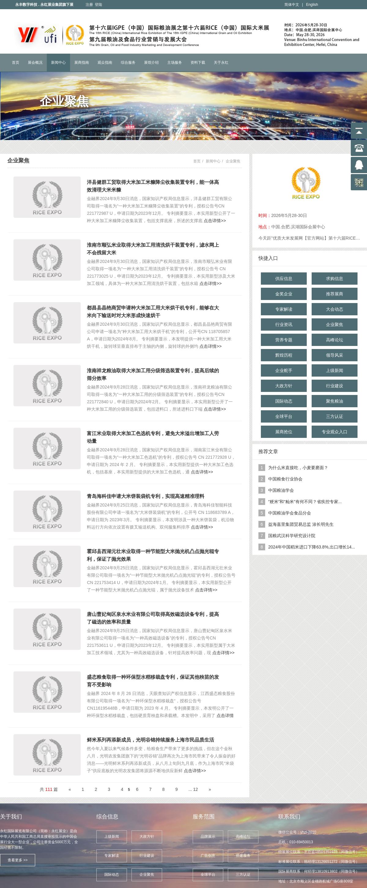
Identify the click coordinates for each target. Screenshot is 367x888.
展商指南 (81, 62)
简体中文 (291, 4)
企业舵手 (283, 370)
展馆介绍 (151, 62)
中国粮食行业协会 (285, 478)
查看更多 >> (18, 860)
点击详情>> (215, 220)
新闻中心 (58, 62)
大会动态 (334, 309)
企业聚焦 (233, 161)
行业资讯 (283, 324)
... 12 (193, 789)
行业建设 (334, 385)
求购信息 (334, 278)
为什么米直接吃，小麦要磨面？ (298, 467)
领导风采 (334, 355)
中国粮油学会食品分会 (289, 512)
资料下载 (198, 62)
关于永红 (221, 62)
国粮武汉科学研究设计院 (291, 535)
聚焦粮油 (334, 401)
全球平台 (283, 416)
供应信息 (283, 278)
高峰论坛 (334, 339)
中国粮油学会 (281, 490)
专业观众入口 (334, 431)
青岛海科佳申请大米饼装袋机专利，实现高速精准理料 (145, 496)
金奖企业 (283, 293)
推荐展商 (334, 293)
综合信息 (107, 817)
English (312, 4)
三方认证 (334, 416)
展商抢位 (283, 431)
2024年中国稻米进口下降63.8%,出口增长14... (311, 547)
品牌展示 (208, 836)
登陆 (98, 4)
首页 (15, 62)
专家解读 (283, 309)
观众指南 (105, 62)
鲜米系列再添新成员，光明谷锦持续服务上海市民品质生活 (150, 739)
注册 (89, 4)
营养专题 (283, 339)
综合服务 (128, 62)
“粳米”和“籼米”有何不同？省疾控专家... (305, 501)
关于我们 (11, 817)
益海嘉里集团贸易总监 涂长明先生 (301, 524)
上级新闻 (334, 370)
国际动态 (283, 401)
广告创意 (208, 855)
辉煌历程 (283, 355)
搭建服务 (243, 855)
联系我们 (289, 817)
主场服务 (174, 62)
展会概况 (35, 62)
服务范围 (204, 817)
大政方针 (283, 385)
